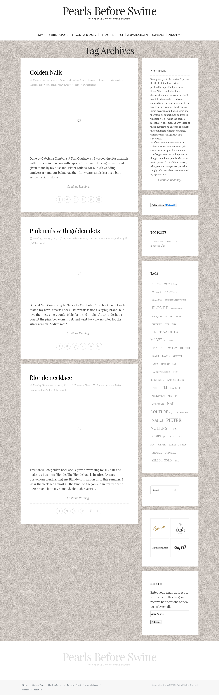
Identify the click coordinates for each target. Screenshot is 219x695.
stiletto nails (177, 444)
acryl (156, 284)
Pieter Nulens (165, 424)
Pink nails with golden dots (65, 231)
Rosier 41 (158, 436)
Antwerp (171, 292)
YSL (177, 460)
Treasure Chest (111, 35)
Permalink (90, 84)
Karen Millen (175, 379)
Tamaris (110, 238)
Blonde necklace (51, 377)
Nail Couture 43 (65, 84)
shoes (102, 238)
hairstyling (168, 364)
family (166, 356)
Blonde (100, 385)
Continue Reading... (79, 186)
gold (155, 364)
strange (157, 452)
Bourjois (157, 316)
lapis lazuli (51, 84)
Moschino (158, 404)
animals (156, 291)
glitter (42, 84)
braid (179, 316)
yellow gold (121, 238)
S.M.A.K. (171, 437)
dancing (158, 348)
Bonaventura (177, 309)
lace (154, 388)
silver (162, 444)
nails (77, 84)
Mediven (158, 396)
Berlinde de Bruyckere (175, 300)
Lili (163, 387)
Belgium (157, 299)
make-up (175, 388)
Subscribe (156, 584)
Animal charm (137, 35)
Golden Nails (46, 72)
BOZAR (169, 316)
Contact (158, 35)
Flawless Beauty (84, 35)
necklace (109, 385)
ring (173, 429)
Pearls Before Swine (109, 11)
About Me (175, 35)
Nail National (182, 413)
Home (41, 35)
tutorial (170, 452)
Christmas (171, 324)
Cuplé (170, 340)
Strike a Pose (58, 35)
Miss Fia (172, 395)
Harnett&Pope (161, 372)
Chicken (157, 324)
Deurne (172, 348)
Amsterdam (170, 284)
